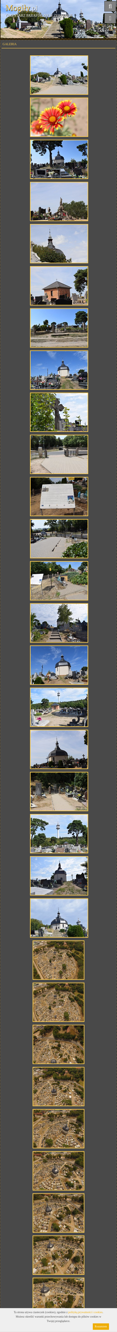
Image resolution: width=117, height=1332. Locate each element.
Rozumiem (101, 1326)
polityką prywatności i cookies (85, 1312)
